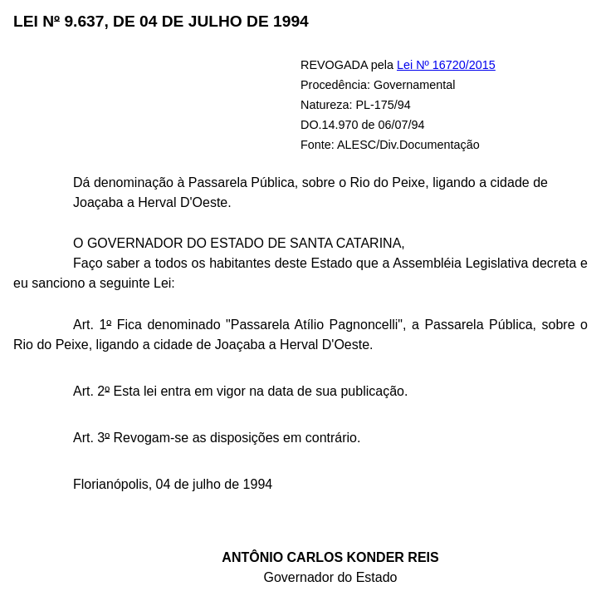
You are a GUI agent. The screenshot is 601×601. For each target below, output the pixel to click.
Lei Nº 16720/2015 (446, 64)
